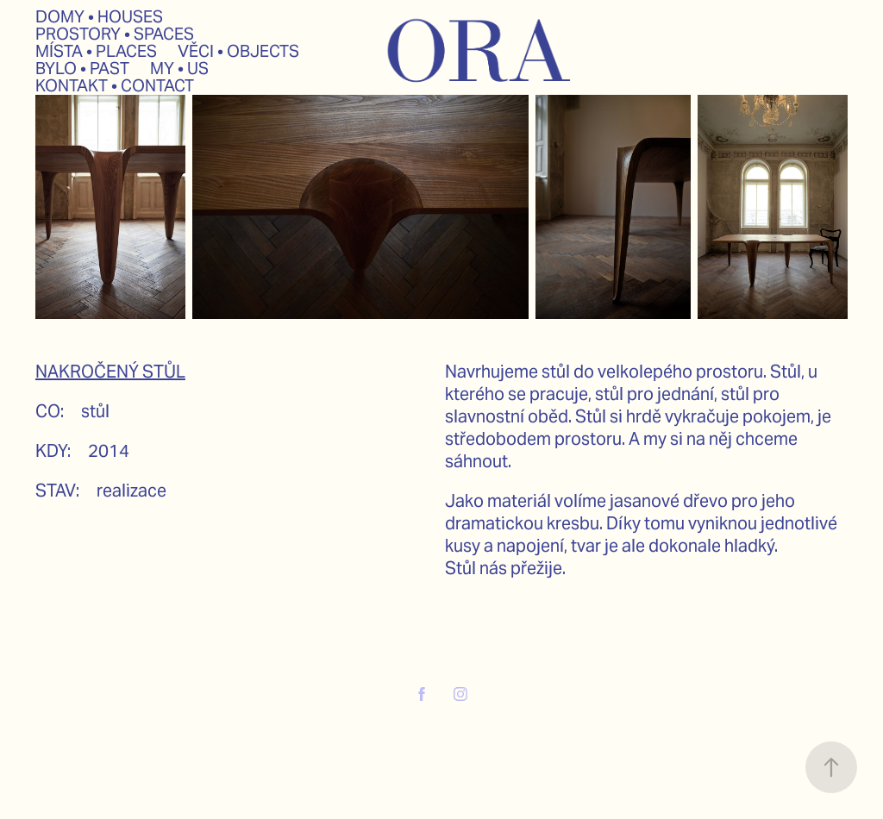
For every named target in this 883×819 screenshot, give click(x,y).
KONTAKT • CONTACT (114, 85)
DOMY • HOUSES (99, 16)
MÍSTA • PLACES (96, 51)
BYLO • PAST (82, 68)
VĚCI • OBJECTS (238, 51)
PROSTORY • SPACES (114, 33)
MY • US (179, 68)
